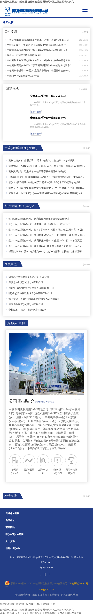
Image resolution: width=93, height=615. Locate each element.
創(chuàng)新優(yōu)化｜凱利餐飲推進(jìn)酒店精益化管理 (37, 218)
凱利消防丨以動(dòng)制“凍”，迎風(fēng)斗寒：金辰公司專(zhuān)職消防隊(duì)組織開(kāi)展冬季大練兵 (46, 166)
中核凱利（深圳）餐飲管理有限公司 (26, 309)
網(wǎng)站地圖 (69, 594)
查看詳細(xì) (36, 112)
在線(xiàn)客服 (39, 594)
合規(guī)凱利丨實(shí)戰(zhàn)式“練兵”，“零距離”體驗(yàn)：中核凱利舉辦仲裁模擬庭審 (46, 176)
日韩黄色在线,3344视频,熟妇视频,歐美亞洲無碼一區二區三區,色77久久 (37, 2)
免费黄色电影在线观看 (69, 613)
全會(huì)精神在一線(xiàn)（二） (48, 96)
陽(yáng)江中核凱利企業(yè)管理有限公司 (29, 293)
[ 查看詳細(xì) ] (58, 448)
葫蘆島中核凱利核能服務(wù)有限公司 (27, 276)
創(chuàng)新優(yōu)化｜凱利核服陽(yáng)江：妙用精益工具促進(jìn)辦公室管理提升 (46, 235)
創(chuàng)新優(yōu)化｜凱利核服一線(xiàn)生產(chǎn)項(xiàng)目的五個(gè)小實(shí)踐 (46, 240)
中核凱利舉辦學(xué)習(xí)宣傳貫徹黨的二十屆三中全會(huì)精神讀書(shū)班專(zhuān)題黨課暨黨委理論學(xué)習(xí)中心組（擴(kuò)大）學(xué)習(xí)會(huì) (39, 70)
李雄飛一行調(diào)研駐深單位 (22, 75)
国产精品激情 (37, 613)
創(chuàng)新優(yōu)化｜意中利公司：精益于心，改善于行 (38, 224)
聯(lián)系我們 (22, 594)
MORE (84, 32)
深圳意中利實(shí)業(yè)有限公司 (24, 282)
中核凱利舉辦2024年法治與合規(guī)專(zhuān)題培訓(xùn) (36, 50)
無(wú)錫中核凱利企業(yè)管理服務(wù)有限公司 (32, 298)
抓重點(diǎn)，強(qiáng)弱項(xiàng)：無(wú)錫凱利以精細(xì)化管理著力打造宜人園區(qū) (46, 251)
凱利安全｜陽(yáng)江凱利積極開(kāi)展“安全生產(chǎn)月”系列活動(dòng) (46, 187)
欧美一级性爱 (7, 613)
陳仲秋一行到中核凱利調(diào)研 (23, 55)
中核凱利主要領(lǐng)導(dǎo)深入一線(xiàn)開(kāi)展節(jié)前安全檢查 (39, 60)
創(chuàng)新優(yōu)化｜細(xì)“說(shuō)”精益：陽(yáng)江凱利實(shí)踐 (44, 229)
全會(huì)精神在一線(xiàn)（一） (48, 117)
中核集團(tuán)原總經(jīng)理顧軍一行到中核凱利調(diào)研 (37, 39)
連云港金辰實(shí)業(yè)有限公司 (24, 304)
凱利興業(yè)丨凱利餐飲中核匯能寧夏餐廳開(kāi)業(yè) (36, 171)
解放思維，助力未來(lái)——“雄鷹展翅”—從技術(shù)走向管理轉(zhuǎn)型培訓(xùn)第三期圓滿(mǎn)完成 (46, 193)
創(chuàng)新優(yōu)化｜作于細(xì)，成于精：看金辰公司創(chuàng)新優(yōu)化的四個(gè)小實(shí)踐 (46, 246)
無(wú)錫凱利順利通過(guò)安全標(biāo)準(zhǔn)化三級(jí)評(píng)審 (43, 182)
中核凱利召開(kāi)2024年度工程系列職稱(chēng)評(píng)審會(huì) (39, 65)
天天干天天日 (22, 613)
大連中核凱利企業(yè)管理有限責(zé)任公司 (30, 287)
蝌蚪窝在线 (51, 613)
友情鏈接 (54, 594)
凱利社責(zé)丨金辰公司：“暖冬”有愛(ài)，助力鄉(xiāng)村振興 (40, 160)
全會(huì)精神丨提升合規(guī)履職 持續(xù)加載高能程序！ (36, 45)
